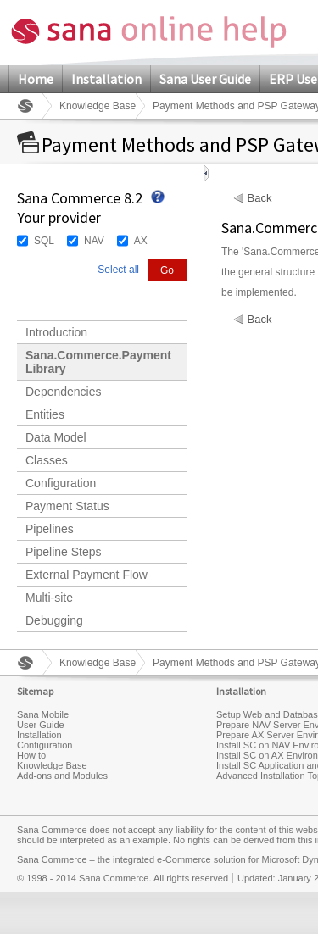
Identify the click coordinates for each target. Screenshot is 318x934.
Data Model (55, 437)
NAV (94, 241)
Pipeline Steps (63, 552)
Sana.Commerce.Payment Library (98, 361)
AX (141, 241)
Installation (106, 78)
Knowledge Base (97, 106)
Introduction (56, 332)
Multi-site (49, 597)
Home (35, 78)
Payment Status (67, 506)
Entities (44, 414)
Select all (118, 269)
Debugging (54, 620)
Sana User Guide (205, 78)
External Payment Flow (86, 574)
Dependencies (63, 391)
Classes (46, 460)
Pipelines (49, 529)
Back (260, 198)
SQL (44, 241)
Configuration (60, 483)
